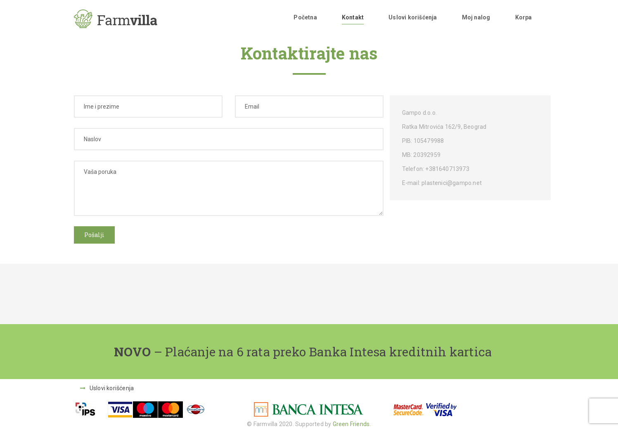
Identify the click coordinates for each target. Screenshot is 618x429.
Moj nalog (476, 17)
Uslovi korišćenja (412, 17)
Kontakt (353, 17)
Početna (305, 17)
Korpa (523, 17)
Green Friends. (352, 424)
